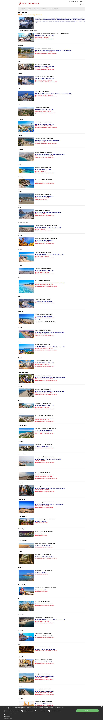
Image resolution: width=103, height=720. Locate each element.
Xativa (42, 674)
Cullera (43, 252)
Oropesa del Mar (45, 457)
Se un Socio (37, 9)
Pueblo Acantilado (45, 321)
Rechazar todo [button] (87, 713)
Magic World (44, 375)
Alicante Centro (44, 76)
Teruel (42, 601)
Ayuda (82, 4)
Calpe (42, 210)
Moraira (43, 403)
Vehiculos (29, 9)
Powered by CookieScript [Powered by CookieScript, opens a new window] (8, 718)
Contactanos (44, 9)
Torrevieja (43, 633)
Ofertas (23, 9)
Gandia (43, 330)
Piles (42, 472)
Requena (43, 554)
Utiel (42, 647)
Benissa (43, 167)
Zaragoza (43, 701)
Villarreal (43, 659)
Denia (42, 280)
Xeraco (43, 689)
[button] (4, 711)
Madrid (43, 360)
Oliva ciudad (44, 415)
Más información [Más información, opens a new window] (18, 708)
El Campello (44, 314)
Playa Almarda (44, 502)
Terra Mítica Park (45, 587)
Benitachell (44, 179)
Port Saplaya (44, 531)
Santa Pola (43, 570)
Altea (42, 91)
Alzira (42, 107)
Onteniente (43, 444)
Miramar (43, 389)
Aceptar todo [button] (87, 710)
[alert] (51, 713)
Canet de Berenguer (46, 225)
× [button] (101, 706)
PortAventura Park (45, 519)
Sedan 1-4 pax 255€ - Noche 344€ (44, 635)
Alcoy (42, 64)
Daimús (43, 268)
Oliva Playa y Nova (45, 428)
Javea (42, 344)
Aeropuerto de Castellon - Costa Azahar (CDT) (52, 33)
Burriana (43, 194)
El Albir (42, 299)
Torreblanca (44, 617)
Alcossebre (44, 48)
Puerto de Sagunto (45, 543)
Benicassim (44, 138)
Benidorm (43, 152)
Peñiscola (43, 486)
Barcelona (43, 122)
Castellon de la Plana (46, 238)
